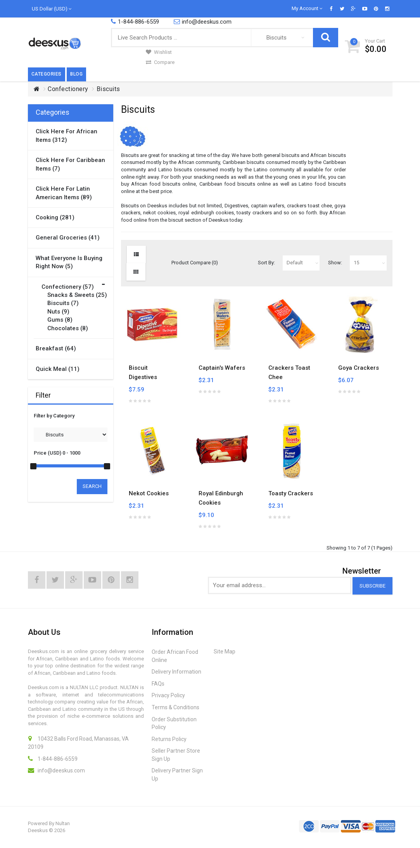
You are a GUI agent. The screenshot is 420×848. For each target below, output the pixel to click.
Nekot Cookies (149, 493)
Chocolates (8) (67, 328)
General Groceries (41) (68, 237)
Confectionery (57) (67, 286)
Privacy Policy (168, 695)
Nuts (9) (58, 311)
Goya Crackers (358, 367)
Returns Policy (169, 739)
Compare (160, 62)
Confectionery (68, 89)
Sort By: (266, 262)
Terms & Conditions (175, 707)
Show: (335, 262)
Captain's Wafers (222, 367)
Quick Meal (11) (58, 368)
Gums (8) (60, 319)
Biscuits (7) (63, 303)
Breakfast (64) (56, 348)
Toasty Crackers (290, 493)
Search (92, 486)
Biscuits (108, 89)
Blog (76, 74)
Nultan (62, 823)
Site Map (224, 651)
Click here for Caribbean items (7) (70, 164)
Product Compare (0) (194, 262)
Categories (46, 74)
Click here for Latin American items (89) (64, 192)
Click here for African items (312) (66, 135)
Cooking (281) (55, 217)
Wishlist (159, 52)
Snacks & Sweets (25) (77, 294)
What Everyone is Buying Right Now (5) (69, 262)
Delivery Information (176, 672)
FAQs (158, 684)
